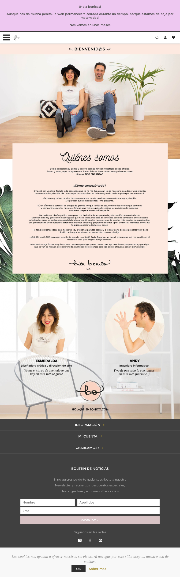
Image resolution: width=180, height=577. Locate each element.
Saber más (97, 569)
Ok (78, 569)
